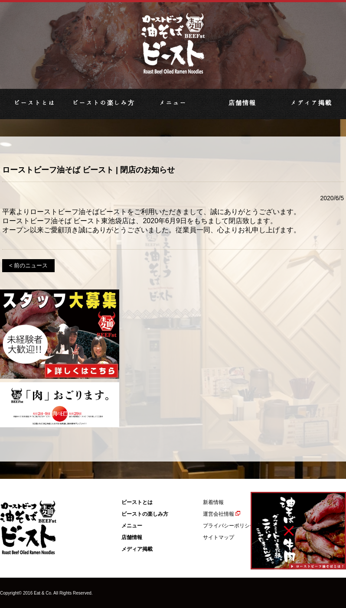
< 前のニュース (28, 265)
